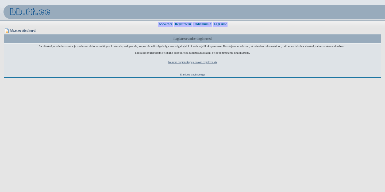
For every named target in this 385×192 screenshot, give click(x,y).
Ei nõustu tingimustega (192, 74)
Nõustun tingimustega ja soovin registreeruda (192, 62)
